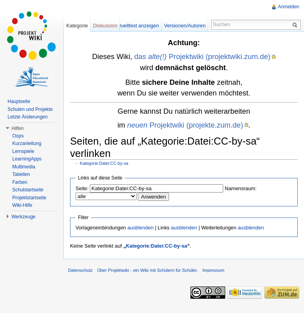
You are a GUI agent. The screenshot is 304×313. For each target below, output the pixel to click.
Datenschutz (80, 270)
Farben (19, 182)
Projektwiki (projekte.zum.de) (185, 125)
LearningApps (27, 159)
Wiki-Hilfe (22, 205)
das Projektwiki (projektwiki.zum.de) (202, 56)
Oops (18, 136)
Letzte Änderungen (28, 117)
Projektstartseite (29, 197)
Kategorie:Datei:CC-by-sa (104, 163)
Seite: (82, 188)
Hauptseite (19, 101)
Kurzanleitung (26, 143)
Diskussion (105, 26)
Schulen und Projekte (30, 109)
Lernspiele (23, 151)
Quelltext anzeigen (138, 26)
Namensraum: (240, 188)
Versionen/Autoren (184, 26)
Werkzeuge (23, 216)
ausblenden (140, 228)
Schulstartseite (28, 190)
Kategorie (77, 26)
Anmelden (288, 7)
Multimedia (23, 167)
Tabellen (21, 174)
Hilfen (17, 128)
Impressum (213, 270)
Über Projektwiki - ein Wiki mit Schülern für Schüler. (147, 270)
